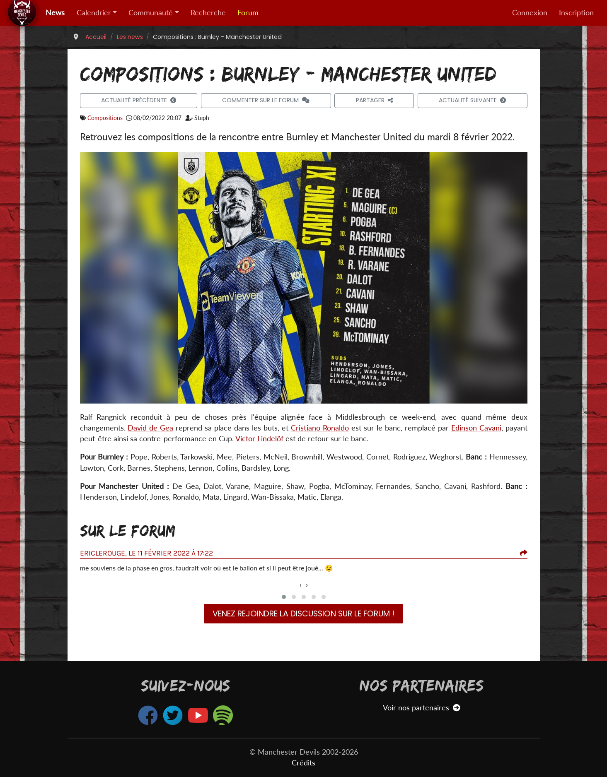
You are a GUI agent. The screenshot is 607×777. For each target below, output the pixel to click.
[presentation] (301, 585)
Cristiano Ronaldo (320, 427)
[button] (284, 597)
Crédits (303, 762)
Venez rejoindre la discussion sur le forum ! (303, 613)
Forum (248, 12)
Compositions (105, 117)
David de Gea (150, 427)
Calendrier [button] (94, 12)
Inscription (576, 12)
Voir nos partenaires (421, 707)
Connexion (529, 12)
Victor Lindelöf (259, 438)
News (55, 12)
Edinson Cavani (476, 427)
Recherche (208, 12)
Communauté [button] (150, 12)
